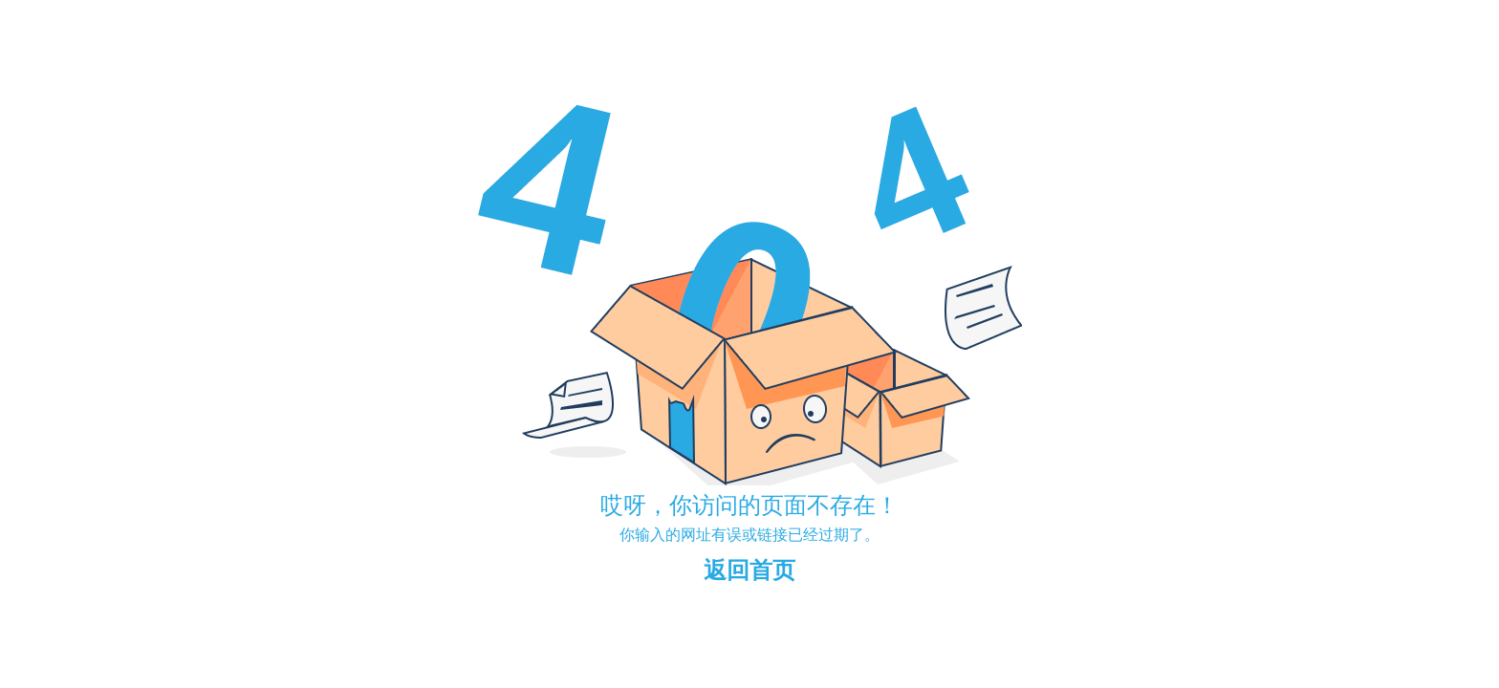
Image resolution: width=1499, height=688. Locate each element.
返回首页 (749, 570)
